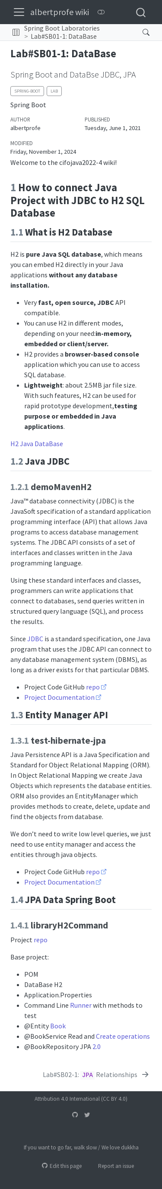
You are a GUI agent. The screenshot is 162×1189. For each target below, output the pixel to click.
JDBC (35, 638)
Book (58, 1025)
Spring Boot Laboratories (62, 28)
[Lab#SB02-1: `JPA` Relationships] (96, 1074)
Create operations (123, 1036)
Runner (81, 1005)
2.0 (96, 1046)
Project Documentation (59, 697)
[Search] (139, 32)
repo (93, 687)
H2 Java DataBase (36, 443)
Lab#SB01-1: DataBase (64, 36)
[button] (16, 32)
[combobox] (141, 12)
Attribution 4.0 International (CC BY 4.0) (81, 1098)
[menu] (19, 12)
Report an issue (112, 1166)
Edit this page (62, 1166)
